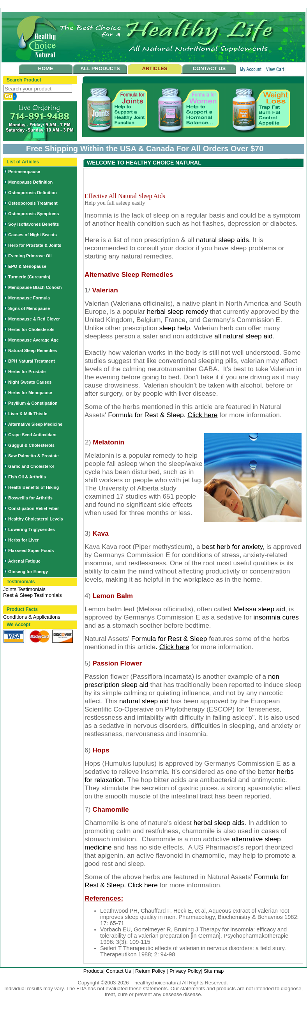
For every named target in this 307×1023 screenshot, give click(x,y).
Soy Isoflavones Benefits (33, 224)
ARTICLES (155, 68)
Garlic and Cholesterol (31, 466)
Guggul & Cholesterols (31, 445)
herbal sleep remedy (177, 311)
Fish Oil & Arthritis (27, 476)
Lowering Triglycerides (31, 529)
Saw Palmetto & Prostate (33, 455)
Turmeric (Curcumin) (29, 276)
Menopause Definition (30, 182)
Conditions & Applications (31, 617)
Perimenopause (24, 171)
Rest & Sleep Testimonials (32, 595)
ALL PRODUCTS (100, 68)
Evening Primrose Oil (29, 255)
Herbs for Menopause (30, 392)
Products (93, 971)
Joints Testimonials (24, 589)
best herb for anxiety (232, 546)
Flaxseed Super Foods (31, 550)
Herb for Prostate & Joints (34, 245)
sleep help (174, 328)
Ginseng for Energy (28, 571)
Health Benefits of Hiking (33, 487)
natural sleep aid (145, 701)
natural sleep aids (222, 240)
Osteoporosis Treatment (33, 203)
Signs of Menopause (29, 308)
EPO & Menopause (27, 266)
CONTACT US (209, 68)
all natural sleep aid (243, 336)
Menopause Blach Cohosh (35, 287)
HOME (45, 68)
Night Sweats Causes (29, 382)
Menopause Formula (29, 298)
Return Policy (151, 971)
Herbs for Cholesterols (31, 329)
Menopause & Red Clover (34, 319)
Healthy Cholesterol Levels (35, 519)
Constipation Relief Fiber (33, 508)
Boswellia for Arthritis (30, 498)
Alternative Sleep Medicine (35, 424)
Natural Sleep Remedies (32, 350)
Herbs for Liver (23, 540)
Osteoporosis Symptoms (33, 213)
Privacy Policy (185, 971)
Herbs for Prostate (27, 371)
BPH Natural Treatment (31, 361)
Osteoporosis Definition (32, 192)
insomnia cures (276, 617)
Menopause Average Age (33, 340)
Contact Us (119, 971)
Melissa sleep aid (259, 609)
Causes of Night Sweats (32, 234)
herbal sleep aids (219, 823)
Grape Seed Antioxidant (32, 434)
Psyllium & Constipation (33, 403)
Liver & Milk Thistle (27, 413)
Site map (214, 971)
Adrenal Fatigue (24, 561)
